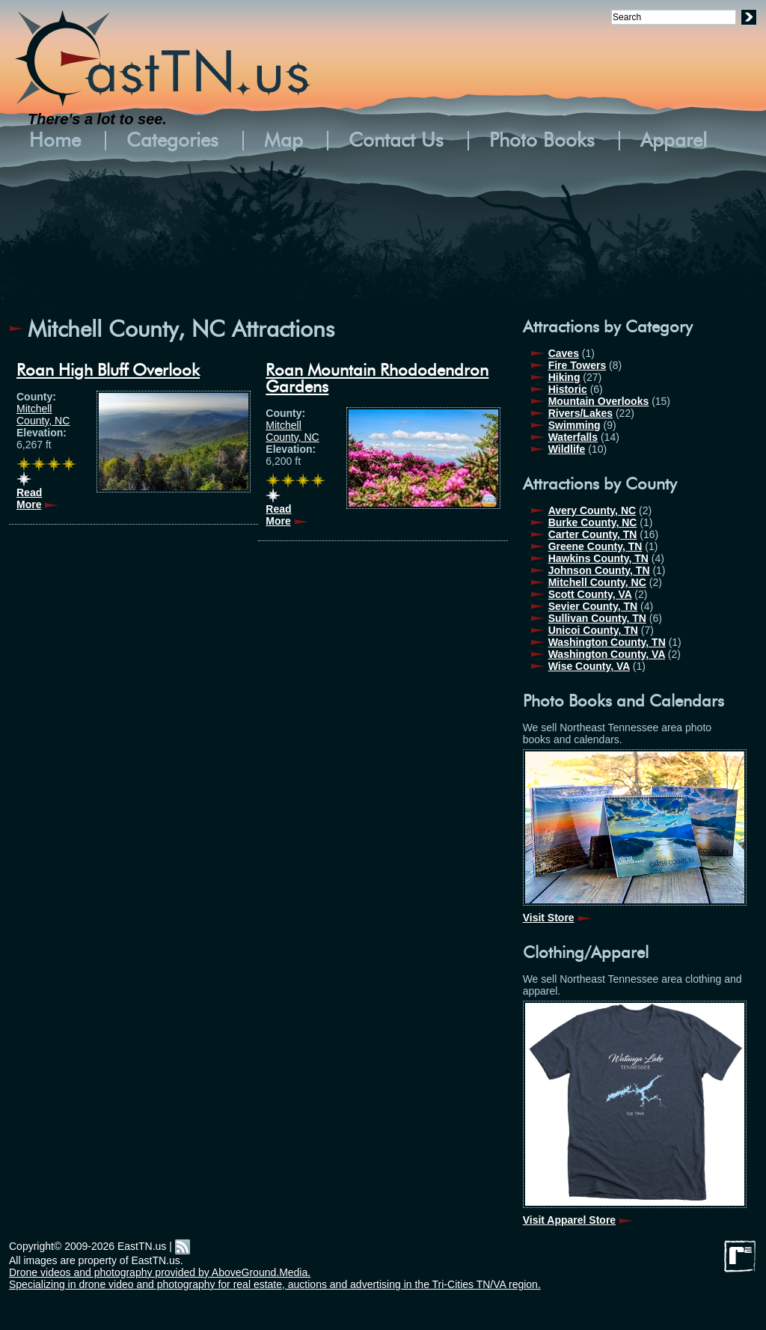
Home (55, 140)
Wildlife (567, 449)
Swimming (574, 425)
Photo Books (542, 140)
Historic (567, 389)
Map (283, 140)
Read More (29, 498)
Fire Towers (577, 365)
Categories (172, 140)
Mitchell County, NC (43, 415)
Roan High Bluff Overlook (108, 370)
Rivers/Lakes (580, 413)
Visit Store (548, 918)
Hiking (564, 377)
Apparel (673, 140)
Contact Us (396, 140)
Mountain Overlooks (598, 401)
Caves (563, 353)
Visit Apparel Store (569, 1220)
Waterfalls (573, 437)
